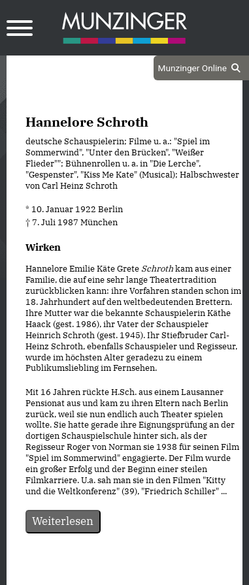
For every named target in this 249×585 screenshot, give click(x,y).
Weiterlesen (62, 521)
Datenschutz (91, 573)
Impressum (160, 573)
